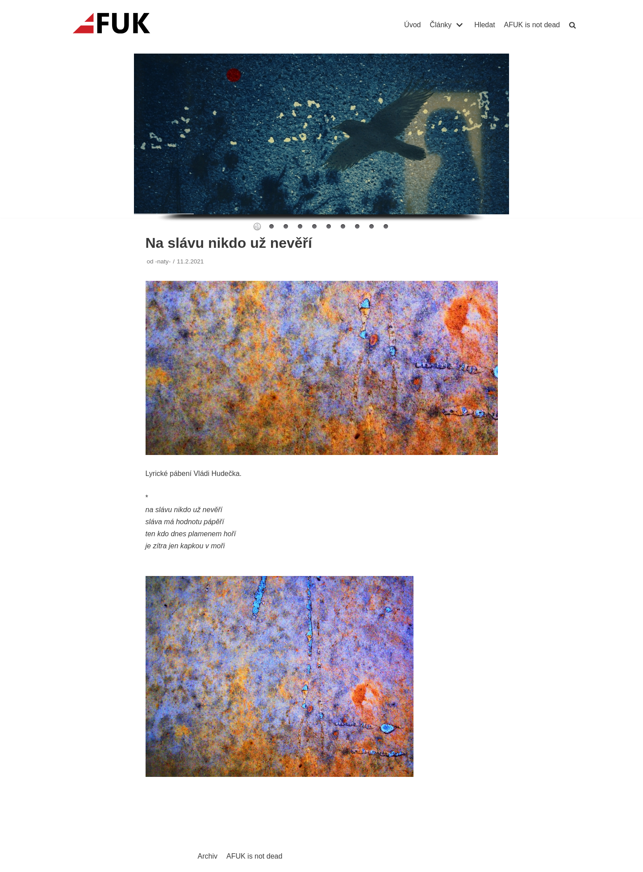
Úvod (412, 25)
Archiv (207, 856)
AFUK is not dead (532, 25)
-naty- (163, 261)
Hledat (484, 25)
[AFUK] (122, 25)
